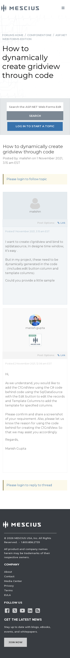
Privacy (9, 585)
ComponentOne (39, 35)
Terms (8, 590)
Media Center (13, 581)
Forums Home (12, 35)
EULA (7, 594)
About (8, 571)
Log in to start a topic (35, 126)
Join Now (15, 642)
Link (61, 222)
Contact (9, 576)
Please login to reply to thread (29, 485)
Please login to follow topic (27, 179)
